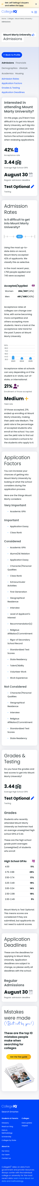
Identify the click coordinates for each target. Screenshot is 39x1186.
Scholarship (6, 1136)
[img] (9, 12)
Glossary (5, 1123)
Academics (8, 73)
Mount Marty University (23, 18)
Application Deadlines (13, 92)
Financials (21, 62)
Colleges (10, 18)
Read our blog (7, 1126)
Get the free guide (18, 1056)
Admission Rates (10, 78)
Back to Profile (11, 54)
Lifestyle (23, 68)
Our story (5, 1151)
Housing (19, 73)
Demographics (9, 68)
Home (4, 18)
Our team (6, 1154)
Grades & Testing (11, 87)
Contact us (6, 1158)
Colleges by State (9, 1140)
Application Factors (12, 83)
